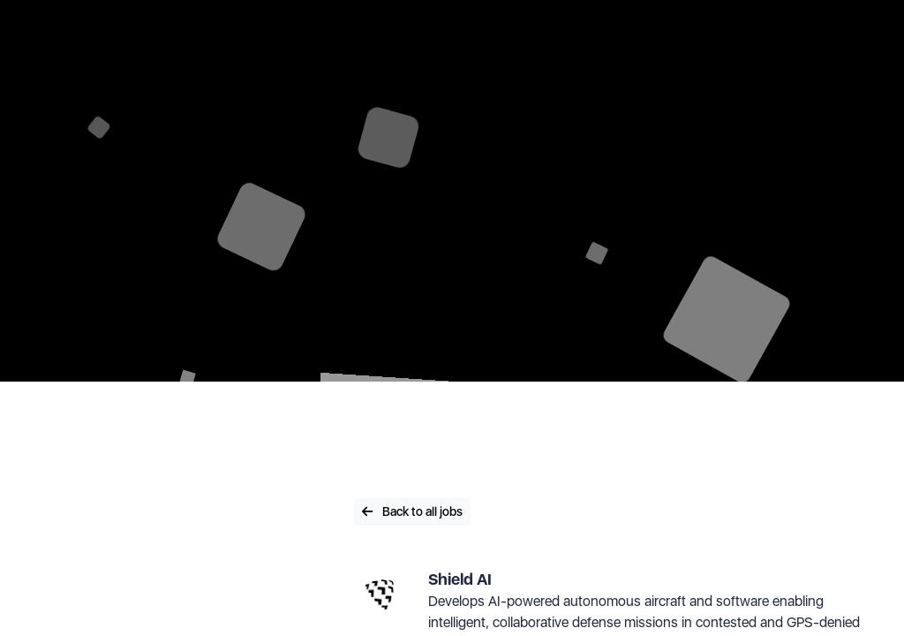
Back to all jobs (412, 511)
